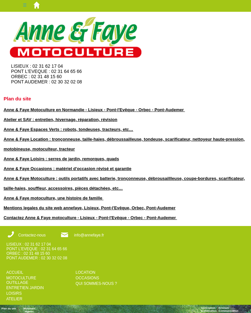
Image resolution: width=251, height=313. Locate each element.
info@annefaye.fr (89, 235)
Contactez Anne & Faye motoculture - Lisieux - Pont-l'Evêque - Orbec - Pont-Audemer (90, 217)
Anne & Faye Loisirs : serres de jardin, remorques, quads (61, 158)
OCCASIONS (87, 278)
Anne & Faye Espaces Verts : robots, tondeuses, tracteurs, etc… (68, 129)
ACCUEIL (14, 272)
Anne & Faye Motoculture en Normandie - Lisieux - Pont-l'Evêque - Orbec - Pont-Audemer (94, 109)
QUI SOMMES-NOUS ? (96, 283)
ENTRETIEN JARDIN (25, 288)
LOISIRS (14, 293)
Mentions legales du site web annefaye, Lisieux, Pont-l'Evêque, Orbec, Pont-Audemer (90, 207)
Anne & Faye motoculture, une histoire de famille (54, 198)
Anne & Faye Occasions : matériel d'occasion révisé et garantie (67, 168)
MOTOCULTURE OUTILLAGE (21, 280)
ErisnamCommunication (228, 309)
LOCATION (85, 272)
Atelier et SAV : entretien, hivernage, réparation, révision (60, 119)
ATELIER (14, 299)
